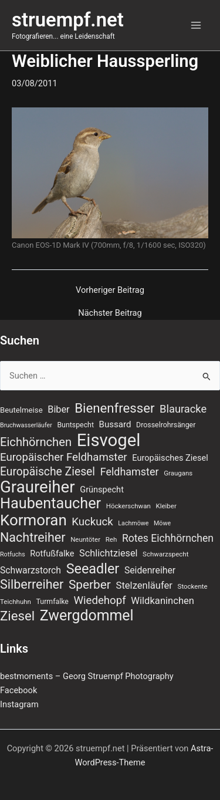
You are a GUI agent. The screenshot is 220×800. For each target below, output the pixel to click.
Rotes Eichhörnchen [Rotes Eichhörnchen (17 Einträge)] (168, 538)
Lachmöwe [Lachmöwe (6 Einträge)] (133, 523)
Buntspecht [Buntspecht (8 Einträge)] (75, 425)
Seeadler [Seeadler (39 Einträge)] (93, 569)
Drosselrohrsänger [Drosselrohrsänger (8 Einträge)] (165, 425)
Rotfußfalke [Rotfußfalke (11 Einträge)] (52, 553)
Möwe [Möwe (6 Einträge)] (162, 523)
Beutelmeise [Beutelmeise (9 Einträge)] (21, 410)
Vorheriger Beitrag (110, 290)
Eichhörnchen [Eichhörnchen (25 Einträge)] (36, 442)
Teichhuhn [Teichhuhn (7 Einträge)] (15, 602)
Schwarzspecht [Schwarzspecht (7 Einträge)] (165, 554)
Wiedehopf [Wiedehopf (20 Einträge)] (100, 600)
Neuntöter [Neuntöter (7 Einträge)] (85, 539)
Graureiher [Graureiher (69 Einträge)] (37, 487)
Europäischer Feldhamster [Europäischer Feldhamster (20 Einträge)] (63, 457)
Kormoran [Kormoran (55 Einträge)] (33, 520)
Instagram (19, 704)
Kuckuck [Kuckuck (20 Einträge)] (92, 521)
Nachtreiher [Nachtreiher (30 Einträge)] (33, 538)
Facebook (18, 690)
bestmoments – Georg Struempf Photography (87, 676)
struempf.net (68, 20)
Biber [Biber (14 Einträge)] (58, 409)
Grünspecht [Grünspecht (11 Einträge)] (102, 489)
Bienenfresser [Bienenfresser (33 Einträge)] (114, 408)
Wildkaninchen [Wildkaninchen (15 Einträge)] (162, 600)
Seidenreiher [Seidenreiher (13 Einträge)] (149, 570)
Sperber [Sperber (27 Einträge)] (90, 585)
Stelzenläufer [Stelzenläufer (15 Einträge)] (144, 585)
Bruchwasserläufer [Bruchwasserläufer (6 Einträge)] (26, 425)
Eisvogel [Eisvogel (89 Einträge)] (109, 440)
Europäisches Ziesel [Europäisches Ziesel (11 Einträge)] (170, 458)
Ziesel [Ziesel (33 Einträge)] (17, 616)
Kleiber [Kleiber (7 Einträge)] (165, 506)
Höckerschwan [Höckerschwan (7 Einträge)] (128, 506)
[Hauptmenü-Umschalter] (196, 25)
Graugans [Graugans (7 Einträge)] (178, 473)
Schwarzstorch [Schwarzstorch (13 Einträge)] (30, 570)
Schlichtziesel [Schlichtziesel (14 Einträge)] (108, 553)
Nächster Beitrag (109, 313)
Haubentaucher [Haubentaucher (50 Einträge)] (50, 504)
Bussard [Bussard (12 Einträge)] (115, 424)
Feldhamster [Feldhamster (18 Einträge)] (129, 471)
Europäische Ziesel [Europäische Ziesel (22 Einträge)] (47, 471)
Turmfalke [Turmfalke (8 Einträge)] (52, 602)
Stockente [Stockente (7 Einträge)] (193, 586)
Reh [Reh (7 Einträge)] (111, 539)
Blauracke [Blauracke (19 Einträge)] (183, 409)
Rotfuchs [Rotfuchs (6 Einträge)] (12, 554)
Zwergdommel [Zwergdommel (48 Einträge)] (87, 616)
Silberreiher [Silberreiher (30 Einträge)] (31, 585)
